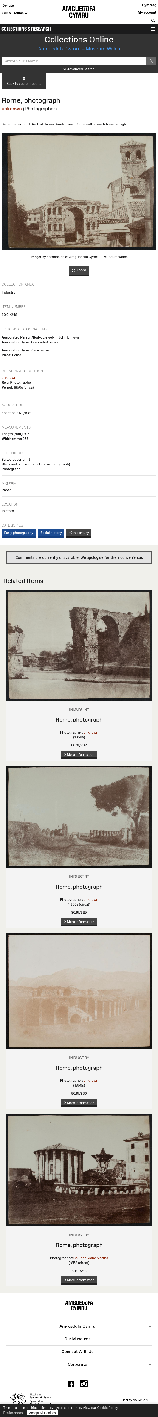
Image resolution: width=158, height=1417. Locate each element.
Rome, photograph (79, 719)
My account (147, 12)
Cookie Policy (107, 1408)
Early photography (18, 533)
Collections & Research (26, 29)
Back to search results (24, 80)
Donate (8, 5)
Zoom (79, 270)
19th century (79, 533)
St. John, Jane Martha (90, 1258)
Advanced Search (79, 69)
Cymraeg (149, 5)
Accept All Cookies (42, 1413)
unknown (12, 108)
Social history (51, 533)
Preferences (13, 1413)
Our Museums (15, 13)
